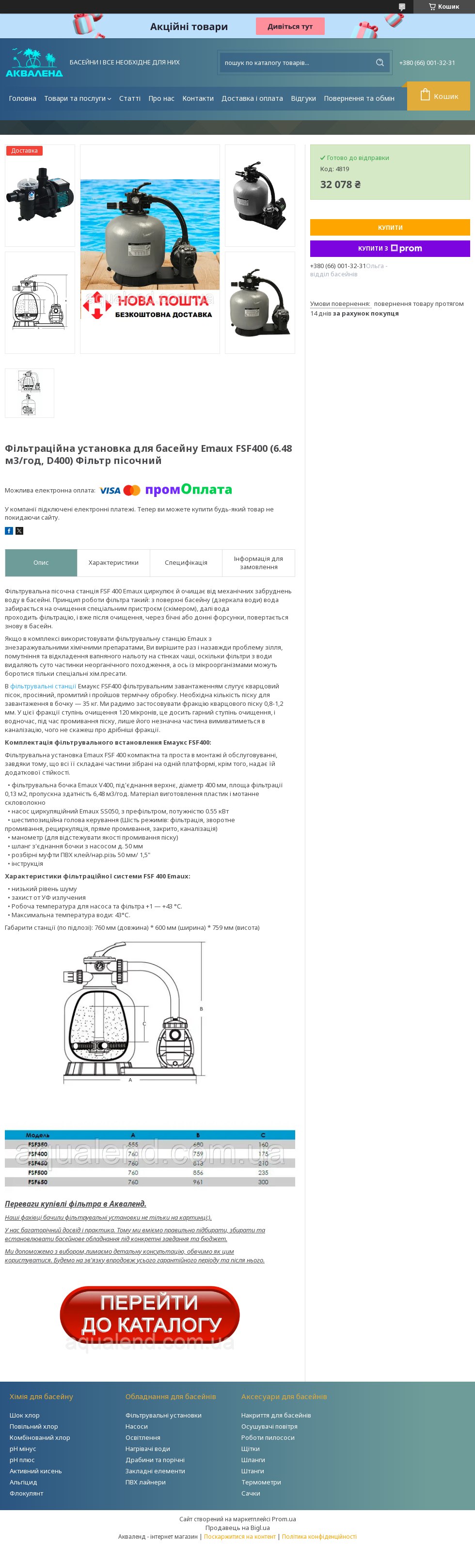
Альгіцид (23, 1482)
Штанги (252, 1470)
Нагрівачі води (148, 1448)
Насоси (137, 1426)
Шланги (253, 1459)
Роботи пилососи (268, 1437)
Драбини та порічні (155, 1459)
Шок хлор (25, 1415)
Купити (390, 227)
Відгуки (303, 98)
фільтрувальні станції (43, 686)
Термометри (261, 1482)
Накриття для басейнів (276, 1415)
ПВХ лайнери (146, 1482)
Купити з (390, 248)
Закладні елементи (155, 1470)
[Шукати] (380, 62)
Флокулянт (26, 1493)
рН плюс (22, 1459)
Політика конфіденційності (319, 1536)
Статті (130, 98)
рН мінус (23, 1448)
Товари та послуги (75, 98)
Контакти (198, 98)
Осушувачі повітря (269, 1426)
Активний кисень (36, 1470)
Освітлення (143, 1437)
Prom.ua (284, 1518)
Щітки (250, 1448)
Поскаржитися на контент (240, 1536)
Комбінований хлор (40, 1437)
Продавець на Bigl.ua (238, 1527)
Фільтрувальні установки (164, 1415)
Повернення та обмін (359, 98)
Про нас (161, 98)
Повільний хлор (34, 1426)
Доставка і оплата (252, 98)
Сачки (250, 1493)
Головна (22, 98)
